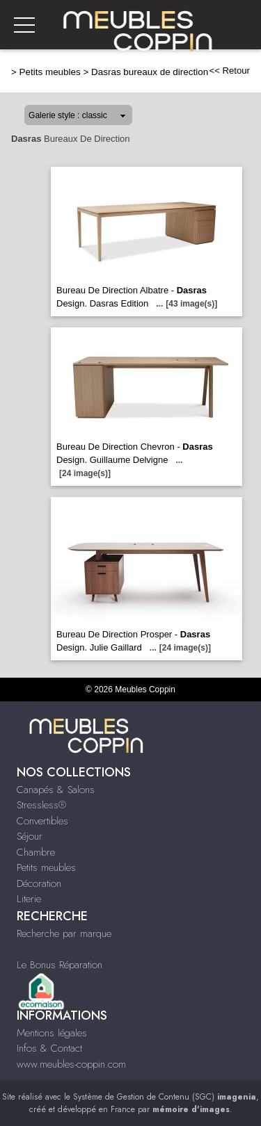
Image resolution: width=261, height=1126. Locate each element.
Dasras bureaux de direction (149, 72)
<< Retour (229, 70)
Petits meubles (50, 72)
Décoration (39, 883)
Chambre (36, 852)
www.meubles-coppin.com (71, 1064)
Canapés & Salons (56, 789)
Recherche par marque (64, 933)
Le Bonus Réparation (59, 964)
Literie (29, 898)
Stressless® (41, 805)
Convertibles (42, 821)
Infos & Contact (49, 1048)
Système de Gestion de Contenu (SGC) (164, 1097)
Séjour (29, 836)
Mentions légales (52, 1033)
